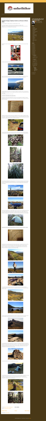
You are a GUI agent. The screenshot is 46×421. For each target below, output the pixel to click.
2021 (33, 50)
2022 (33, 49)
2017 (33, 72)
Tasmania (9, 408)
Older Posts (27, 410)
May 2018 (35, 64)
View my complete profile (38, 22)
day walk (34, 30)
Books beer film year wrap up (35, 29)
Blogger (30, 418)
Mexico (34, 33)
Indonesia (34, 32)
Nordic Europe (35, 35)
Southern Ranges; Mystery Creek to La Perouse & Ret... (35, 69)
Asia (33, 26)
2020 (33, 51)
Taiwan (34, 36)
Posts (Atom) (7, 412)
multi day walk (6, 408)
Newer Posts (4, 410)
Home (16, 410)
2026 (33, 44)
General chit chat (35, 31)
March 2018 (35, 65)
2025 (33, 45)
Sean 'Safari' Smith (39, 21)
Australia (34, 27)
